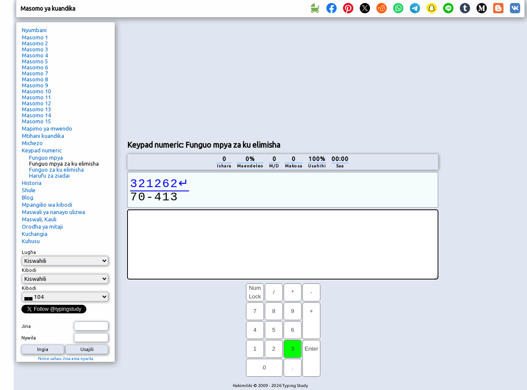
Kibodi (29, 270)
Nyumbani (34, 30)
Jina (26, 326)
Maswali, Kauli (39, 219)
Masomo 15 (36, 121)
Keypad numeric (42, 150)
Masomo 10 (36, 91)
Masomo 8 (35, 79)
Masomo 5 (35, 61)
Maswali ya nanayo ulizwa (53, 212)
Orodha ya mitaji (42, 226)
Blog (27, 197)
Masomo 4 (35, 55)
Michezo (32, 143)
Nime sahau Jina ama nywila (65, 358)
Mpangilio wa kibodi (47, 205)
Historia (31, 183)
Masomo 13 (36, 109)
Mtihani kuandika (43, 136)
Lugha (29, 252)
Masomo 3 (35, 49)
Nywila (28, 337)
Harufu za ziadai (49, 176)
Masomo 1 (35, 37)
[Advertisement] (198, 77)
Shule (29, 190)
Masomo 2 (35, 43)
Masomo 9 (35, 85)
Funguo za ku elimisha (56, 170)
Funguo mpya (46, 158)
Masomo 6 (35, 67)
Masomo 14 (36, 115)
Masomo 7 (35, 73)
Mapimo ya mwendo (47, 128)
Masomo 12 (36, 103)
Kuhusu (31, 241)
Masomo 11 (36, 97)
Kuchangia (34, 234)
